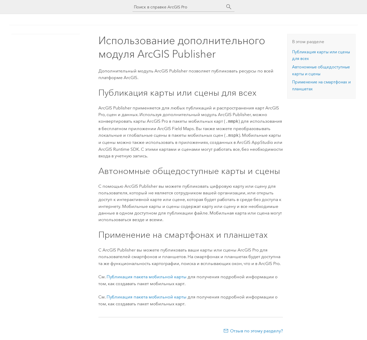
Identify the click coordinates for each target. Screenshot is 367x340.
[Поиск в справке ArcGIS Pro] (178, 7)
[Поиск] (228, 6)
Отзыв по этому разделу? (256, 329)
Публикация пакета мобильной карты (147, 275)
